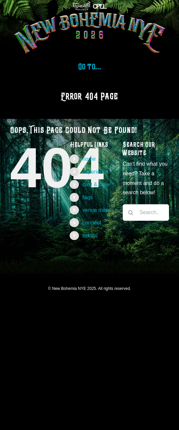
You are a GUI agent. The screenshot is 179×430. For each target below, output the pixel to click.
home (89, 159)
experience (95, 172)
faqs (87, 197)
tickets (90, 235)
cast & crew (96, 184)
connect (92, 222)
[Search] (131, 212)
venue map (96, 210)
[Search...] (146, 212)
